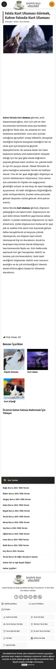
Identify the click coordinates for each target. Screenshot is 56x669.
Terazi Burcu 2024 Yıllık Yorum (16, 516)
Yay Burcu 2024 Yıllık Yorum (15, 528)
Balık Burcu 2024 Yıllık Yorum (16, 545)
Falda (16, 22)
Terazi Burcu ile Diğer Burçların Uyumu (20, 557)
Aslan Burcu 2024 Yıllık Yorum (16, 505)
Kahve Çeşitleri (9, 568)
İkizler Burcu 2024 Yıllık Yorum (16, 493)
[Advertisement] (28, 84)
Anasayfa (8, 22)
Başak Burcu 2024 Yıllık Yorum (16, 511)
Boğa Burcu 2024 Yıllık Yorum (16, 488)
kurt (20, 117)
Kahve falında (10, 117)
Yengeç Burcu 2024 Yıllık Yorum (17, 499)
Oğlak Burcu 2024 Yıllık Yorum (16, 534)
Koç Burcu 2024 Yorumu (13, 551)
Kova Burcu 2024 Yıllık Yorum (16, 539)
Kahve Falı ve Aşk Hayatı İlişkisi (17, 562)
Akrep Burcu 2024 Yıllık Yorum (16, 522)
